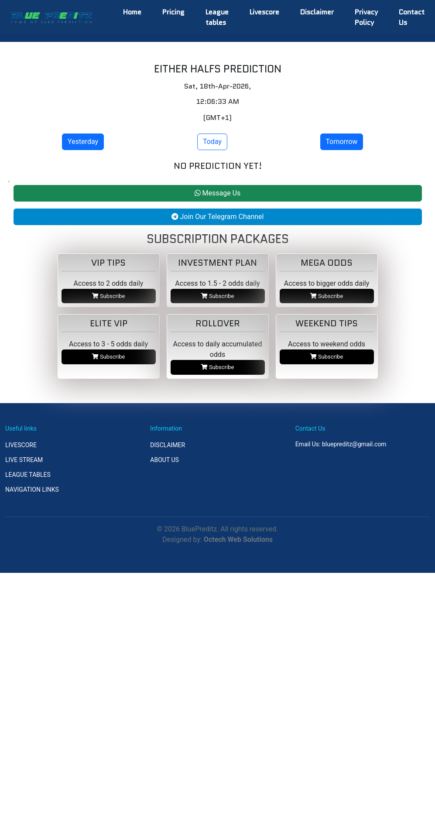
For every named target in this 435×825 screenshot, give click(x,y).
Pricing (173, 12)
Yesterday (83, 141)
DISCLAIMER (167, 445)
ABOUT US (164, 459)
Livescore (264, 12)
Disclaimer (317, 12)
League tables (217, 17)
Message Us (218, 193)
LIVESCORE (21, 445)
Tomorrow (342, 141)
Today (212, 141)
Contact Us (412, 17)
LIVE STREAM (24, 459)
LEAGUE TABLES (28, 474)
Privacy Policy (366, 17)
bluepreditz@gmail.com (354, 444)
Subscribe (108, 296)
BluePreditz (199, 529)
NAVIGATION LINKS (32, 489)
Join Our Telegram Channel (217, 216)
